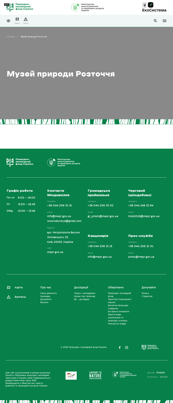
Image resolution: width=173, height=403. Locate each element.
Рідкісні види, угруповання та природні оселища (117, 317)
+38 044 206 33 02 (100, 205)
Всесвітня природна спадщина (118, 307)
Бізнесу (145, 293)
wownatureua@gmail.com (64, 221)
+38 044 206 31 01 (140, 246)
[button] (8, 20)
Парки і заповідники (84, 293)
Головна (11, 37)
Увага (25, 23)
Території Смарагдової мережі (119, 301)
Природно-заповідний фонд (119, 294)
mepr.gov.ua (55, 252)
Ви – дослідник (82, 299)
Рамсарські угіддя (117, 324)
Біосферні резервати (118, 311)
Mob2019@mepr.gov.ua (143, 216)
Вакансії (44, 302)
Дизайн (156, 373)
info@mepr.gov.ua (59, 216)
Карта (17, 23)
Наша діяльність (48, 293)
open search (155, 21)
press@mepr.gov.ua (141, 256)
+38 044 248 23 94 (140, 205)
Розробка (157, 377)
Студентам (147, 296)
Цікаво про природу (84, 296)
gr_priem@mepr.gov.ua (103, 216)
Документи (46, 299)
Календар (45, 296)
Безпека (20, 296)
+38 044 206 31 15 (59, 205)
